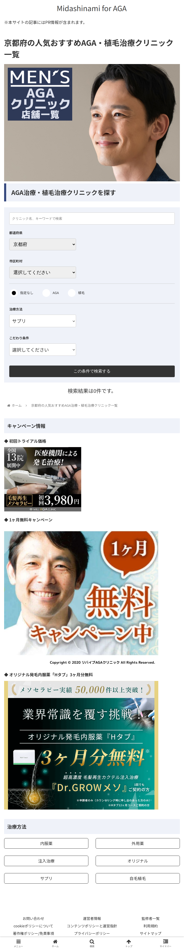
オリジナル (137, 861)
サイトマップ (150, 933)
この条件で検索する (92, 371)
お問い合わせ (33, 918)
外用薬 (138, 843)
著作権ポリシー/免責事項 (33, 933)
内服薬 (46, 843)
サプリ (46, 878)
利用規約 (150, 925)
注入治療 (46, 861)
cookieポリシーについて (33, 925)
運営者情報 (92, 918)
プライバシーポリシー (92, 933)
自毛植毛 (138, 878)
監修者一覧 (151, 918)
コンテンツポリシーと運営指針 (92, 925)
